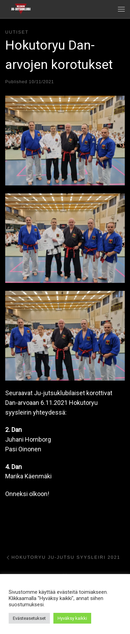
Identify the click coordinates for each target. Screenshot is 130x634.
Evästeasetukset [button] (29, 618)
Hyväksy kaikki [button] (72, 618)
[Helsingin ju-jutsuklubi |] (20, 8)
